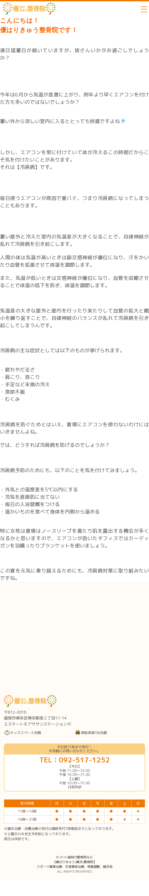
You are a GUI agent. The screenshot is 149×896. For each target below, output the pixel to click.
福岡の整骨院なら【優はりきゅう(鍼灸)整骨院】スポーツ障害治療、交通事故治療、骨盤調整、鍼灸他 (74, 862)
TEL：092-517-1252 (74, 760)
